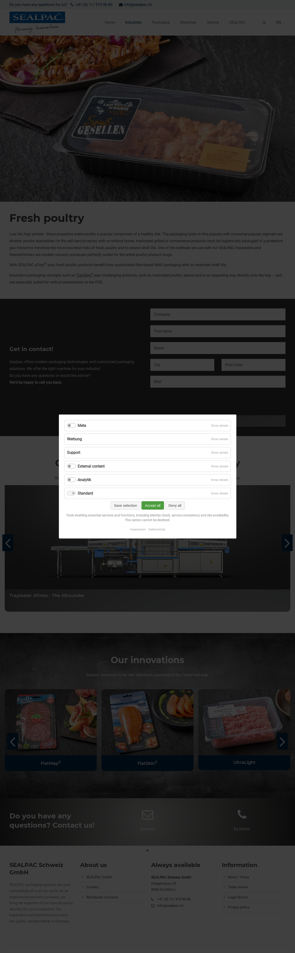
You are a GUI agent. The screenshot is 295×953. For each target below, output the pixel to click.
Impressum (137, 529)
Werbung (74, 439)
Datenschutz (156, 529)
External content (91, 466)
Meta (82, 425)
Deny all (174, 505)
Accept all (152, 505)
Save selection (125, 505)
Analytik (84, 480)
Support (73, 452)
